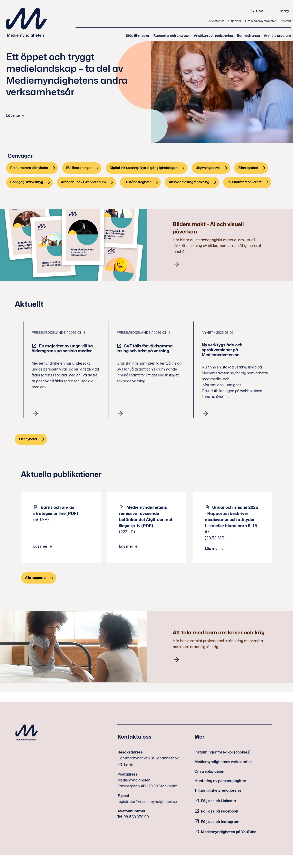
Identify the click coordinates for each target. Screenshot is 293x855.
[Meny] (282, 11)
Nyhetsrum (216, 21)
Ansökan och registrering (213, 36)
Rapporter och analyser (171, 36)
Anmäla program (277, 36)
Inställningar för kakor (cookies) (222, 752)
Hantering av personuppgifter (220, 781)
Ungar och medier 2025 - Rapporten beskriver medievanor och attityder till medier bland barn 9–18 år (231, 519)
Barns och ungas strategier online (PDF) (55, 510)
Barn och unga (248, 36)
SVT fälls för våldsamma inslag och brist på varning (145, 348)
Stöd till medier (137, 36)
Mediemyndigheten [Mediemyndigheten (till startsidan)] (26, 22)
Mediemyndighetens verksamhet (223, 762)
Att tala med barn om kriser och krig (219, 632)
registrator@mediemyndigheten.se (147, 801)
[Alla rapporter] (38, 578)
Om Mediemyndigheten (260, 21)
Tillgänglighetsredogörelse (217, 790)
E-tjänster (234, 21)
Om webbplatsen (209, 771)
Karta (128, 765)
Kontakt (286, 21)
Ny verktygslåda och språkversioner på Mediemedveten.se (222, 350)
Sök (256, 10)
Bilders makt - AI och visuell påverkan (208, 227)
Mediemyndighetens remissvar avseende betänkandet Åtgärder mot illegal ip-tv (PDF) (146, 516)
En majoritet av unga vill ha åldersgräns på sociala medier (62, 348)
